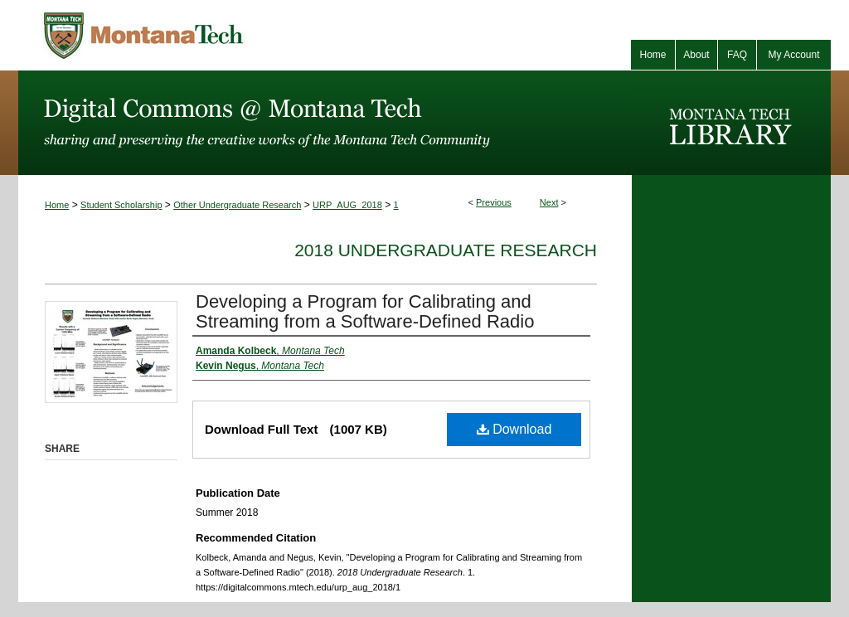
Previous (494, 202)
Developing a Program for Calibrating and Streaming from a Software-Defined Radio (365, 311)
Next (549, 202)
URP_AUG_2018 (347, 205)
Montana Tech (217, 35)
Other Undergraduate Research (237, 205)
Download (514, 429)
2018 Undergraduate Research (445, 250)
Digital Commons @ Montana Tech (325, 122)
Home (57, 205)
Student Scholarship (121, 205)
